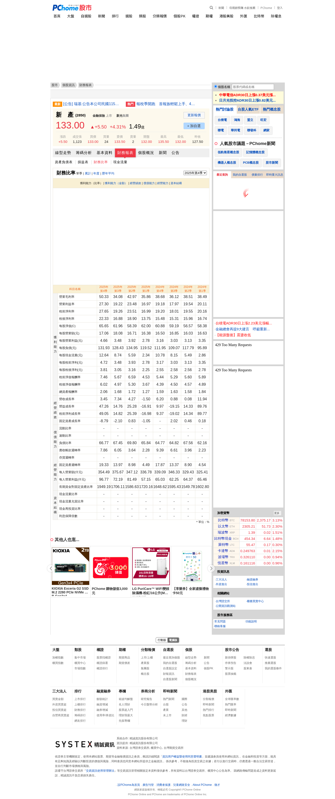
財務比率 (101, 162)
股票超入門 (126, 710)
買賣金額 (58, 699)
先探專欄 (124, 720)
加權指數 (58, 657)
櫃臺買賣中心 (255, 601)
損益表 (83, 162)
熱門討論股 (224, 109)
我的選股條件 (273, 668)
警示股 (229, 668)
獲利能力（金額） (116, 183)
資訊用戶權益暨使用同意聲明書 (182, 756)
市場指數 (80, 668)
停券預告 (230, 663)
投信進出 (252, 584)
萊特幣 (223, 544)
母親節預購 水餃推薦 (242, 8)
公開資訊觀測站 (226, 606)
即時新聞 (170, 691)
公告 (176, 153)
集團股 (145, 668)
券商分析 (148, 691)
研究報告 (146, 699)
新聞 (221, 8)
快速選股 (270, 657)
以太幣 (223, 526)
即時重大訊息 (274, 174)
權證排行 (102, 668)
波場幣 (223, 557)
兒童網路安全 (181, 785)
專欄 (122, 691)
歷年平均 (108, 173)
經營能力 (162, 183)
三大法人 (221, 579)
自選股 (86, 15)
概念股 (145, 673)
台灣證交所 (223, 601)
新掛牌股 (230, 657)
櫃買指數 (58, 663)
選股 (128, 15)
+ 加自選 (194, 126)
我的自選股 (240, 174)
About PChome (202, 785)
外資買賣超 (59, 704)
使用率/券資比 (105, 715)
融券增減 (102, 710)
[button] (211, 568)
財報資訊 (168, 673)
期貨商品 (124, 657)
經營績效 (135, 183)
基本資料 (105, 153)
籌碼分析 (84, 153)
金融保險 (99, 115)
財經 (184, 715)
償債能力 (149, 183)
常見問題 (220, 621)
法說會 (248, 663)
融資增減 (102, 704)
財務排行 (80, 710)
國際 (184, 699)
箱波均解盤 (126, 699)
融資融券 (252, 579)
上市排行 (80, 699)
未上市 (167, 715)
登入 (280, 8)
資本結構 (176, 183)
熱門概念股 (272, 109)
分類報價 (160, 15)
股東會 (248, 668)
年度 (96, 173)
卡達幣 (223, 551)
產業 (166, 710)
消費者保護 (163, 785)
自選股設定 (170, 668)
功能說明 (251, 621)
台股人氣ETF (248, 109)
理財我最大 (126, 715)
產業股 (145, 663)
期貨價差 (124, 663)
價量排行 (257, 174)
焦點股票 (208, 715)
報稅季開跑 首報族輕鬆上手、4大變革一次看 (165, 104)
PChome (266, 8)
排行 (115, 15)
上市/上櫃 (147, 657)
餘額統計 (102, 699)
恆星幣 (223, 563)
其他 (184, 710)
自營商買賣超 (60, 715)
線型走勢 (63, 153)
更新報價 (194, 115)
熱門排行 (208, 710)
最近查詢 (222, 174)
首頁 (57, 15)
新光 (119, 115)
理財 (184, 720)
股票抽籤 (230, 673)
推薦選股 (270, 663)
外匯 (243, 15)
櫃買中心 (80, 663)
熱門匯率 (230, 704)
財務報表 (125, 153)
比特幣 (259, 15)
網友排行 (80, 720)
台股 (166, 704)
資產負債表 (64, 162)
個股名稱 (224, 87)
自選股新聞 (170, 679)
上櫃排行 (80, 704)
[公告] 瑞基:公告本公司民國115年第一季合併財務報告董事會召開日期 (92, 104)
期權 (209, 15)
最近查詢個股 (171, 657)
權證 (195, 15)
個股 (188, 650)
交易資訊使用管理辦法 (100, 770)
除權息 (276, 15)
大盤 (70, 15)
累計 (88, 173)
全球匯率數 (232, 699)
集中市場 (80, 657)
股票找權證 (104, 657)
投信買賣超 (59, 710)
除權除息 (249, 657)
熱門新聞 (168, 699)
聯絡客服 (220, 626)
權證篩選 (102, 663)
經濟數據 (230, 715)
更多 (276, 513)
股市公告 (232, 650)
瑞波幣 (223, 532)
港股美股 (226, 15)
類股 (142, 15)
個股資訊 (68, 85)
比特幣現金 (223, 538)
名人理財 (124, 704)
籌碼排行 (80, 715)
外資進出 (221, 584)
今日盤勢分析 (149, 704)
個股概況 (146, 153)
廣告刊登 (148, 785)
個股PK (179, 15)
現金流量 (120, 162)
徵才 (217, 785)
